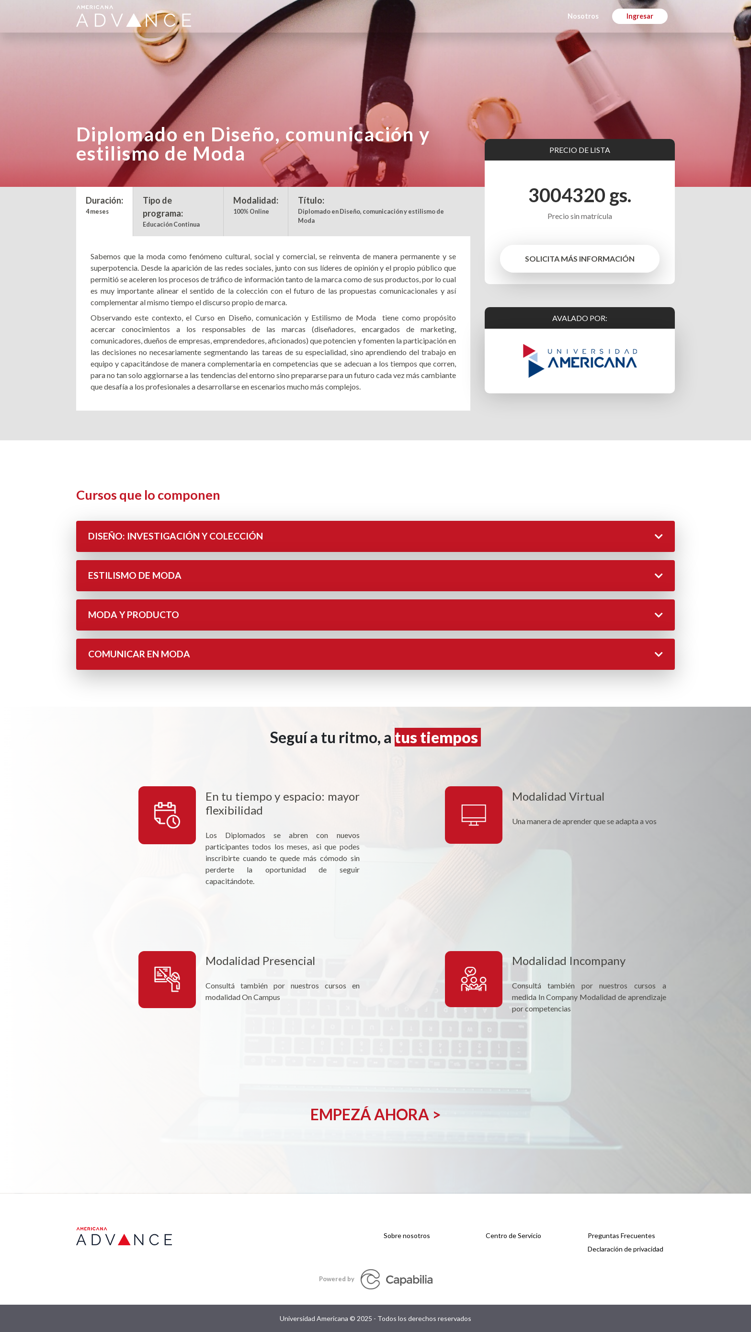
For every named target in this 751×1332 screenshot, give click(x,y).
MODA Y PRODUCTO (375, 614)
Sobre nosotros (407, 1235)
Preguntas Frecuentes (621, 1235)
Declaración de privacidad (625, 1249)
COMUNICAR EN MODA (375, 653)
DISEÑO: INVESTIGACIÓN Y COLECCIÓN (375, 535)
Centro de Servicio (513, 1235)
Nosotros (583, 16)
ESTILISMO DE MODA (375, 575)
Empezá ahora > (375, 1114)
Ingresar (639, 16)
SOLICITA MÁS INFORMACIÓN (580, 258)
